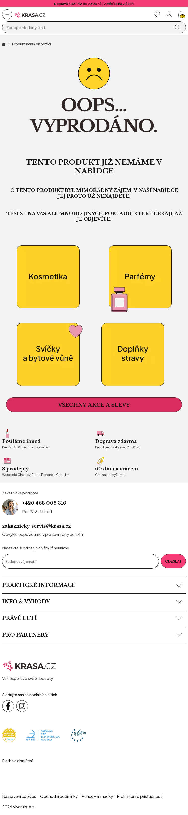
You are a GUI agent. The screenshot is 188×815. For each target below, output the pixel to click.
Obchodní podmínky (59, 796)
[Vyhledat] (177, 27)
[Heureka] (9, 735)
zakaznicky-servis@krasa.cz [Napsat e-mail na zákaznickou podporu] (36, 526)
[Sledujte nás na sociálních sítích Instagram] (22, 706)
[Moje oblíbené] (157, 14)
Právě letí (92, 618)
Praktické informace (92, 585)
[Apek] (43, 735)
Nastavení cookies (19, 796)
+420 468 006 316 (44, 503)
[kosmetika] (48, 277)
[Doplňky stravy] (140, 354)
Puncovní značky (97, 796)
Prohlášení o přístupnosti (140, 796)
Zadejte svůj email (21, 561)
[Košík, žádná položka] (181, 14)
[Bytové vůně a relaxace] (48, 354)
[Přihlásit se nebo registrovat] (169, 14)
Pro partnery (92, 635)
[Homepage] (30, 14)
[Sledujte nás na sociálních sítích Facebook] (8, 706)
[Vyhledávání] (87, 27)
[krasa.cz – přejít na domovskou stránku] (29, 665)
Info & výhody (92, 602)
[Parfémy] (140, 277)
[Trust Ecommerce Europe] (78, 735)
